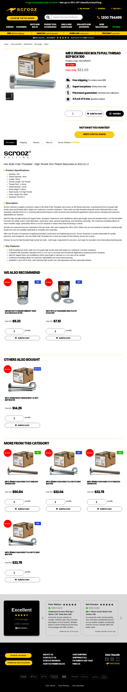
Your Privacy (63, 685)
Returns (36, 142)
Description (10, 142)
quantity (27, 330)
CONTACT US (49, 657)
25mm (46, 44)
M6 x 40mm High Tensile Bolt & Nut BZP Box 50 (21, 399)
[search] (49, 17)
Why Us (49, 142)
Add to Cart (22, 338)
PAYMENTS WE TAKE (82, 660)
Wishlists (100, 8)
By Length (38, 44)
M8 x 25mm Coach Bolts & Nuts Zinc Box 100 (22, 553)
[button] (43, 618)
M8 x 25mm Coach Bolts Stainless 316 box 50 (103, 482)
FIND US (76, 663)
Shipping (23, 142)
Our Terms (50, 685)
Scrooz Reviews (68, 142)
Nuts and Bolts (16, 44)
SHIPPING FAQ (79, 657)
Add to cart (94, 113)
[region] (81, 618)
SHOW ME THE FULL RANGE (22, 18)
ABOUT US (48, 654)
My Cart (116, 8)
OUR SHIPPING (79, 654)
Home (6, 44)
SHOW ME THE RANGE (18, 655)
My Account (83, 8)
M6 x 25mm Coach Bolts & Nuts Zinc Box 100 (63, 482)
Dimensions (28, 44)
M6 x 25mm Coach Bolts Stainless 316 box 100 (21, 482)
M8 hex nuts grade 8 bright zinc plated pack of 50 (20, 312)
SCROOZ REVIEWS (51, 660)
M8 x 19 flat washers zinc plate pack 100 (61, 312)
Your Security (78, 685)
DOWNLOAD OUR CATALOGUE (19, 663)
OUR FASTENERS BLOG (54, 663)
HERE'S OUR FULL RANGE (94, 134)
